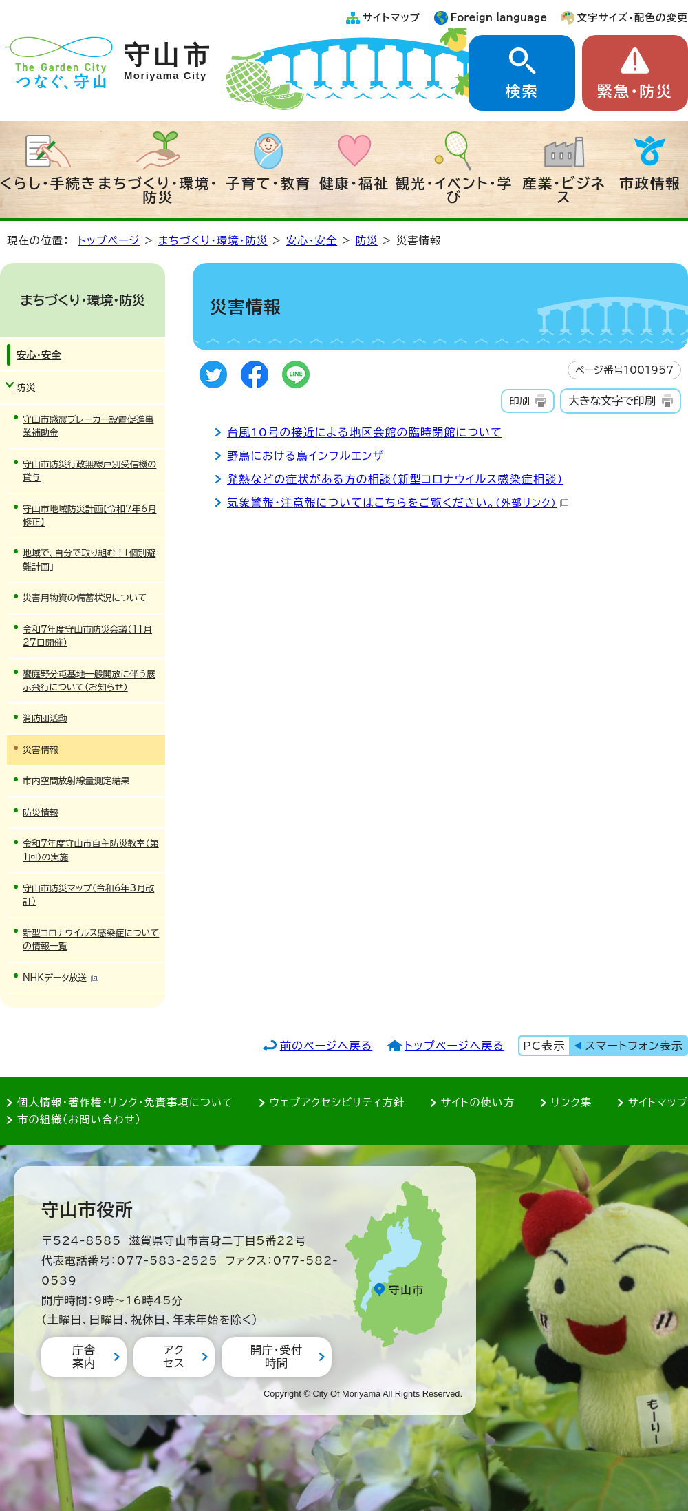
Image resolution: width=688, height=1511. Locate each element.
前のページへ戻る (326, 1045)
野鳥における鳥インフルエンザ (306, 455)
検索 (521, 91)
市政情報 (650, 183)
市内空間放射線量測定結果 (76, 780)
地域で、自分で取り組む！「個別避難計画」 (89, 560)
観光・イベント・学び (454, 190)
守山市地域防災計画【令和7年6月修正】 (90, 516)
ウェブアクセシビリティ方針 (337, 1102)
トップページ (109, 240)
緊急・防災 (635, 91)
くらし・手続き (48, 183)
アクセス (173, 1356)
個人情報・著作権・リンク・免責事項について (125, 1102)
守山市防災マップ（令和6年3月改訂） (88, 895)
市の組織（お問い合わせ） (79, 1119)
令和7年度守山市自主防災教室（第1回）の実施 (91, 850)
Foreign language (499, 17)
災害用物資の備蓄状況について (85, 597)
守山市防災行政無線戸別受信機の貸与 (89, 471)
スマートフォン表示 (634, 1045)
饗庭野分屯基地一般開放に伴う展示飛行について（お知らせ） (89, 681)
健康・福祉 (354, 183)
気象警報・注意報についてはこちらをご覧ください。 (397, 502)
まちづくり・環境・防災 (158, 190)
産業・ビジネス (563, 190)
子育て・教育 (268, 183)
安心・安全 (311, 240)
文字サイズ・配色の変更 (632, 17)
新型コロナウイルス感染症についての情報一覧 (91, 940)
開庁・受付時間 (276, 1356)
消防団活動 (45, 718)
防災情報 (40, 812)
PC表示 (544, 1045)
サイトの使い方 (478, 1102)
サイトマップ (391, 17)
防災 (367, 240)
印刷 (519, 401)
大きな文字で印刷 (612, 400)
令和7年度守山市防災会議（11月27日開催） (87, 636)
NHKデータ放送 (61, 977)
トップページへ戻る (454, 1045)
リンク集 (571, 1102)
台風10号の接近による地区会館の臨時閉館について (364, 432)
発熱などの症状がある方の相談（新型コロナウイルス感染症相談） (395, 479)
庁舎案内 (84, 1356)
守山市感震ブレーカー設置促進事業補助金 (88, 426)
